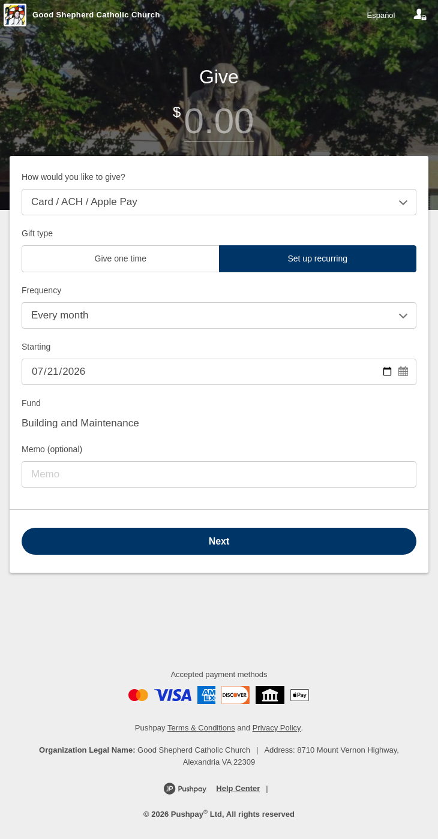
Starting (36, 346)
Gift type (37, 233)
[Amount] (219, 121)
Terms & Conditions (201, 727)
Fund (31, 403)
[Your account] (420, 15)
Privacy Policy (277, 727)
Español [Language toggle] (381, 15)
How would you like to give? (73, 177)
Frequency (41, 290)
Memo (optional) (52, 449)
